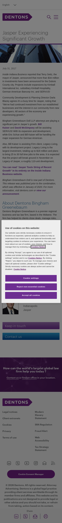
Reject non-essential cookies (31, 287)
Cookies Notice (38, 247)
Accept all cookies (31, 295)
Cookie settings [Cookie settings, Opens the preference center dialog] (31, 278)
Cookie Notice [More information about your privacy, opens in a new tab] (20, 269)
